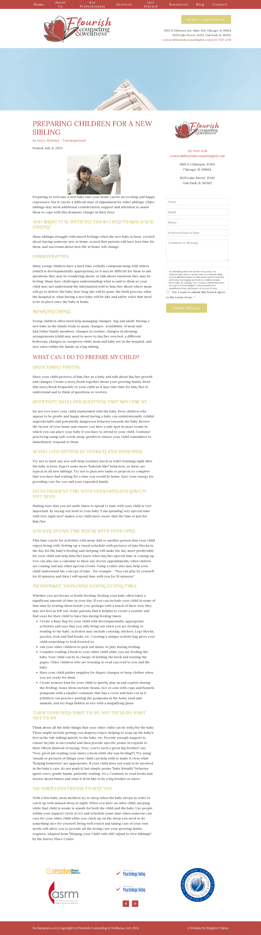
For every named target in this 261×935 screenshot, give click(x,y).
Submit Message (186, 308)
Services (124, 4)
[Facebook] (126, 903)
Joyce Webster (48, 140)
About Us (60, 4)
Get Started (151, 4)
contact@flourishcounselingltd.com (186, 39)
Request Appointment (206, 19)
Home (39, 4)
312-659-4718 (222, 39)
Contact (219, 4)
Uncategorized (74, 140)
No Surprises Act (45, 928)
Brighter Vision (217, 928)
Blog (200, 4)
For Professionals (92, 4)
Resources (178, 4)
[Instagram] (135, 903)
